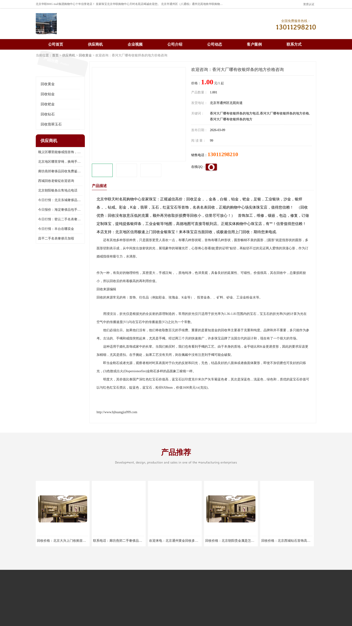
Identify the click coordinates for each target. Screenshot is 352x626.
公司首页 (55, 44)
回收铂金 (48, 94)
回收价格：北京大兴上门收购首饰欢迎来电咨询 (71, 540)
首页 (55, 55)
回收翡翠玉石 (51, 124)
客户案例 (254, 44)
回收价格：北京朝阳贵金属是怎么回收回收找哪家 (241, 540)
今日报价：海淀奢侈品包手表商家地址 (60, 209)
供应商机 (95, 44)
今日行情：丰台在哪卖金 (56, 229)
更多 (79, 141)
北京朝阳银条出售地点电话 (57, 190)
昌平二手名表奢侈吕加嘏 (56, 238)
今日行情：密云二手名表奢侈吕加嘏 (60, 219)
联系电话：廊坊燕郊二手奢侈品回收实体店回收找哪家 (132, 540)
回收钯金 (48, 104)
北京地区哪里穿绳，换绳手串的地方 (60, 161)
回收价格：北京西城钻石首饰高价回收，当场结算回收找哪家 (305, 540)
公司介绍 (174, 44)
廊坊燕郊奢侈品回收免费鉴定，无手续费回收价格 (60, 171)
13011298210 (223, 154)
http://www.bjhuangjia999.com (117, 412)
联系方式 (294, 44)
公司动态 (214, 44)
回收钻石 (48, 114)
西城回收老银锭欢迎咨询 (56, 181)
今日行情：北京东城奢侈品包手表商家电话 (60, 200)
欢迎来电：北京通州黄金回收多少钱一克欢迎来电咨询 (188, 540)
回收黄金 (85, 55)
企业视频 (135, 44)
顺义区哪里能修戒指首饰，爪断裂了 (60, 152)
